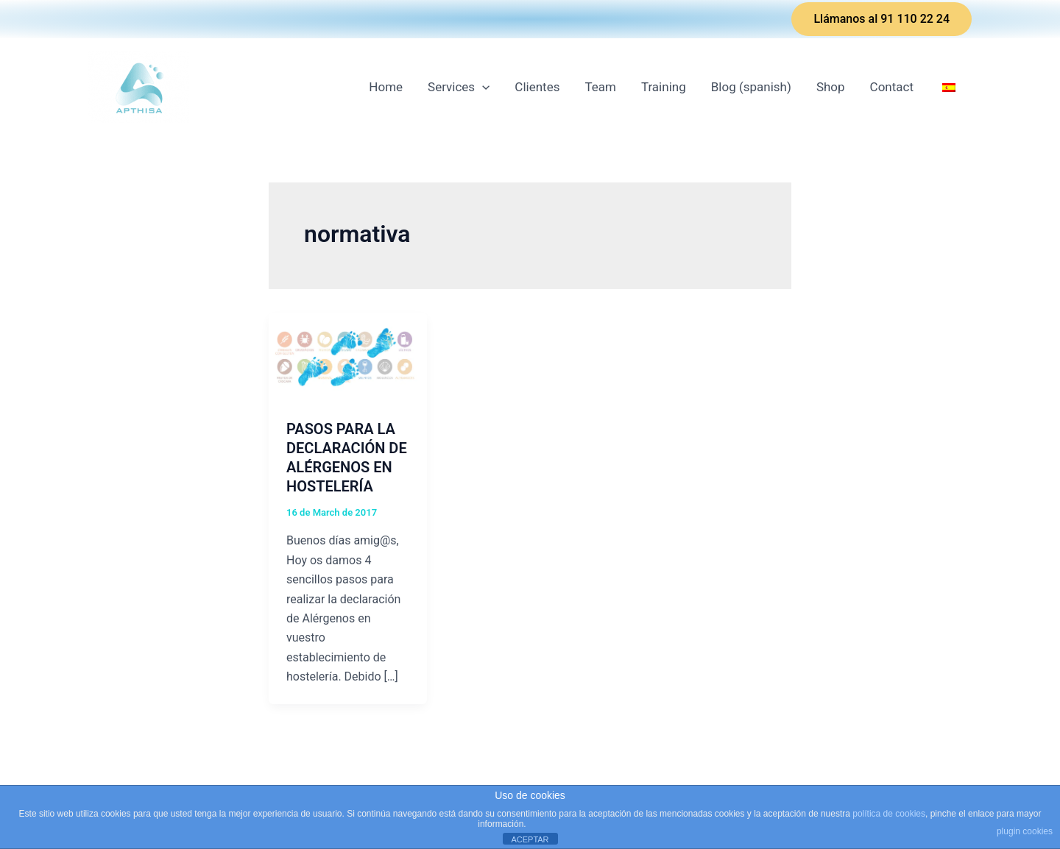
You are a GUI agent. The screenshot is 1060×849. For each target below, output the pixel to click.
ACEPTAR (529, 839)
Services (459, 86)
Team (600, 86)
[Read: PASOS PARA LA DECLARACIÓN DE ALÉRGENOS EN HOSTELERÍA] (348, 356)
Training (663, 86)
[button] (881, 19)
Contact (892, 86)
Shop (830, 86)
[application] (482, 86)
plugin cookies (1025, 831)
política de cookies (888, 814)
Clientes (537, 86)
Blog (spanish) (751, 86)
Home (386, 86)
